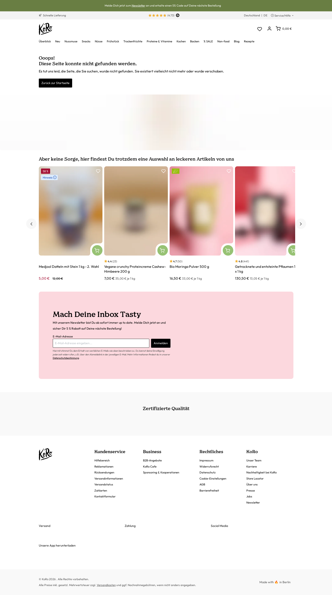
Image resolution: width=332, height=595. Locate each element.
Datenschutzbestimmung (66, 357)
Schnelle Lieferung (52, 15)
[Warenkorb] (283, 28)
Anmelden (161, 343)
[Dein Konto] (269, 28)
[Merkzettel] (259, 28)
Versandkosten (106, 585)
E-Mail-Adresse (63, 336)
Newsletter (138, 5)
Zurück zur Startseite (55, 83)
